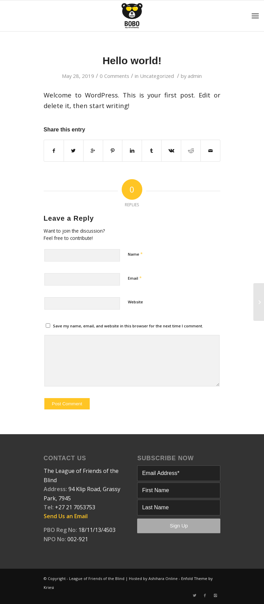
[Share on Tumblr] (151, 150)
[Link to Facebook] (205, 595)
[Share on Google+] (93, 150)
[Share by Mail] (210, 150)
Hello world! (132, 60)
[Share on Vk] (171, 150)
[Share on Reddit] (190, 150)
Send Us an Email (66, 516)
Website (135, 301)
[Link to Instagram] (215, 595)
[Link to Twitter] (194, 595)
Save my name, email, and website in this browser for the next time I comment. (128, 325)
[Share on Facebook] (54, 150)
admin (195, 75)
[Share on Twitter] (73, 150)
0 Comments (114, 75)
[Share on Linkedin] (132, 150)
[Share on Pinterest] (112, 150)
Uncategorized (157, 75)
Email (135, 278)
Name (135, 254)
